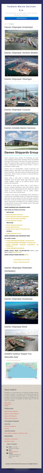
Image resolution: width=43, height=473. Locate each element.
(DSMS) (26, 254)
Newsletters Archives (10, 441)
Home (6, 24)
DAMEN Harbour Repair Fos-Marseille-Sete (18, 229)
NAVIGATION (21, 18)
